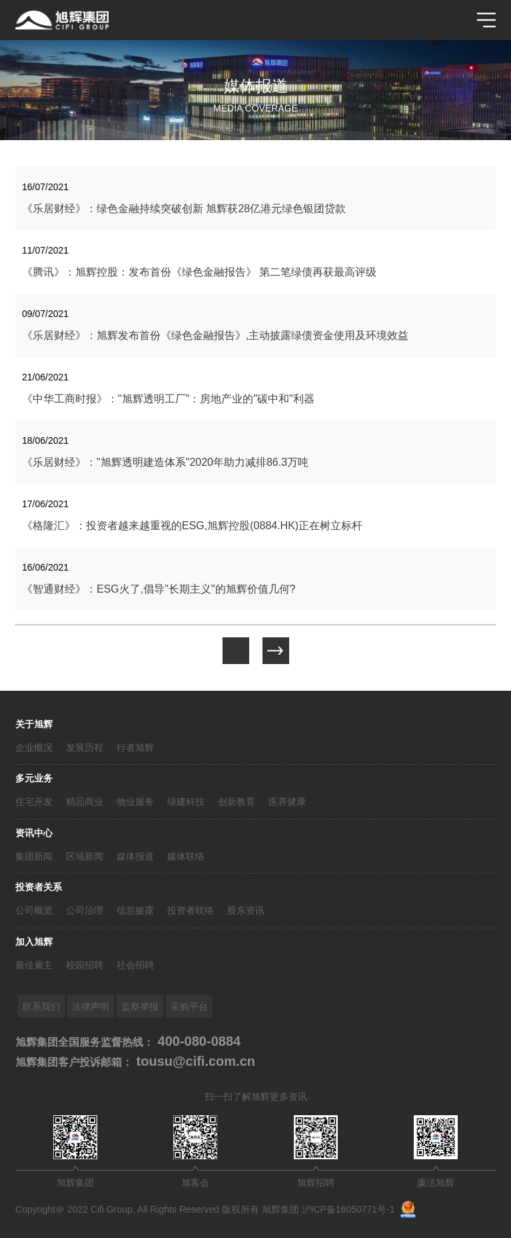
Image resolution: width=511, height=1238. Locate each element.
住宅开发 (34, 801)
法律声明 (90, 1006)
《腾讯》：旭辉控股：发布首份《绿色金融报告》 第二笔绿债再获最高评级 (199, 272)
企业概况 (34, 747)
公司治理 (84, 910)
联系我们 (41, 1006)
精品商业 (84, 801)
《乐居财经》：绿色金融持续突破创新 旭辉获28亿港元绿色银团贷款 (184, 208)
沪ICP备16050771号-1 (348, 1209)
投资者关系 (38, 887)
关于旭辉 (34, 724)
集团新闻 (34, 856)
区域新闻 (84, 856)
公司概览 (34, 910)
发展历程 (84, 747)
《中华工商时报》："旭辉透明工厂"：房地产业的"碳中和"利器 (168, 398)
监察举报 (140, 1006)
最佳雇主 (34, 965)
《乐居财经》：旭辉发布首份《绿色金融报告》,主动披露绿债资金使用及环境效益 (215, 335)
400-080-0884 (197, 1041)
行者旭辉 (135, 747)
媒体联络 (186, 856)
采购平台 (189, 1006)
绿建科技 (186, 801)
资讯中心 (34, 833)
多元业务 (34, 778)
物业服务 (135, 801)
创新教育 (236, 801)
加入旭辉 (34, 941)
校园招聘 (84, 965)
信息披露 (135, 910)
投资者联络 (190, 910)
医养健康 (287, 801)
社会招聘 (135, 965)
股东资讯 (245, 910)
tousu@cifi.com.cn (194, 1061)
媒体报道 (135, 856)
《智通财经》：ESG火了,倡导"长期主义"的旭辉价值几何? (159, 589)
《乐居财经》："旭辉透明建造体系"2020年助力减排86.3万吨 (165, 462)
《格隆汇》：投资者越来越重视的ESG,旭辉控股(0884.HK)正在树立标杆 (192, 525)
